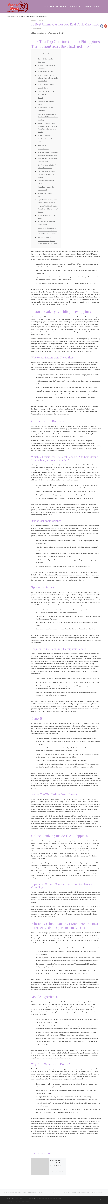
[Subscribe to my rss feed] (100, 1199)
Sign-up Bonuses (43, 149)
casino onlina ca (15, 16)
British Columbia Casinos (46, 84)
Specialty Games (43, 88)
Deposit (40, 98)
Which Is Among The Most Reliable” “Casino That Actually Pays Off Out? (48, 78)
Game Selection (43, 145)
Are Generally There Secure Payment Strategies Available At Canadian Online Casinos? (47, 231)
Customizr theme (29, 1201)
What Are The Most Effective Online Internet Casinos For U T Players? (48, 209)
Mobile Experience (44, 135)
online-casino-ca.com (43, 334)
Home (8, 16)
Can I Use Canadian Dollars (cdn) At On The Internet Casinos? (46, 174)
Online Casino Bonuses (45, 72)
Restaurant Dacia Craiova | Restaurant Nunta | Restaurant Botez (30, 1198)
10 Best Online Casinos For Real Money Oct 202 (56, 1162)
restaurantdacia (37, 28)
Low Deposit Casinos (44, 237)
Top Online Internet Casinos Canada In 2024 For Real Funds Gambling (48, 117)
